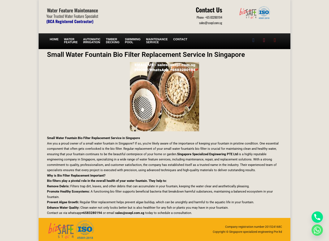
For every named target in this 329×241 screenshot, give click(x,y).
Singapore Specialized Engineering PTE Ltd (207, 154)
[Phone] (317, 217)
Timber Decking (113, 41)
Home (54, 39)
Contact (180, 39)
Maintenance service (157, 41)
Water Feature (71, 41)
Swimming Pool (133, 41)
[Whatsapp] (317, 230)
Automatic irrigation (92, 41)
